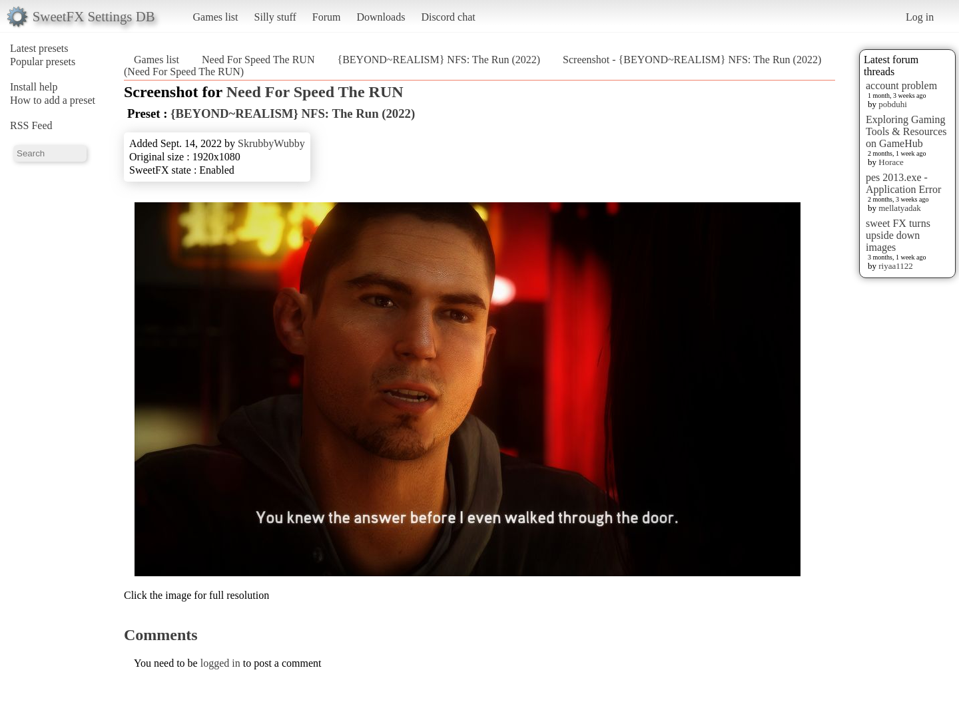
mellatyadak (899, 208)
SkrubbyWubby (271, 143)
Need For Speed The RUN (258, 59)
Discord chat (448, 17)
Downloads (380, 17)
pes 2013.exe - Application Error (903, 183)
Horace (891, 162)
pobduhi (892, 104)
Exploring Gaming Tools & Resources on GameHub (906, 131)
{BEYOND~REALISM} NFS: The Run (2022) (438, 59)
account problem (901, 85)
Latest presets (39, 48)
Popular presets (42, 61)
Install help (34, 86)
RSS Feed (31, 125)
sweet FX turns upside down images (898, 235)
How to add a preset (52, 100)
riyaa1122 (895, 266)
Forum (326, 17)
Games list (215, 17)
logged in (220, 663)
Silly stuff (275, 17)
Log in (920, 17)
